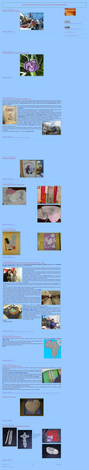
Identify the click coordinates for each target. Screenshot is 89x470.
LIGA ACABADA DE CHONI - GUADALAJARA (13, 184)
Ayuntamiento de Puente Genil (28, 331)
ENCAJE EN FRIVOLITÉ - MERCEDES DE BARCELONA (15, 53)
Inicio (32, 464)
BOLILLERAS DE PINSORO (8, 158)
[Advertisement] (11, 42)
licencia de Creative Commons (76, 23)
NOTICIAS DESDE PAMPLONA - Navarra (11, 366)
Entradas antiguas (58, 464)
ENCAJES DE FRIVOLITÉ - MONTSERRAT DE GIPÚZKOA (16, 426)
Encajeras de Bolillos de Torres (23, 137)
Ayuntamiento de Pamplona (12, 393)
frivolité (8, 460)
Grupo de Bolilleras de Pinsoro (13, 179)
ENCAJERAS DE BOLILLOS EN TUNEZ (11, 337)
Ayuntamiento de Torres (11, 137)
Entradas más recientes (5, 464)
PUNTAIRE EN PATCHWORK (9, 230)
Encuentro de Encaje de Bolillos (38, 393)
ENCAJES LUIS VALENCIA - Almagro (11, 11)
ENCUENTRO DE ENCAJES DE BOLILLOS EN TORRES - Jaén (16, 99)
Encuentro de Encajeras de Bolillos (52, 393)
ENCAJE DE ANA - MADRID (9, 397)
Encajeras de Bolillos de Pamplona (24, 393)
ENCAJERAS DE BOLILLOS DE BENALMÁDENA (44, 5)
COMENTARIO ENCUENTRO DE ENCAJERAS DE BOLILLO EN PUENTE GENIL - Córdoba (23, 262)
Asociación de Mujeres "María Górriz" (14, 331)
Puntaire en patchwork (11, 257)
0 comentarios (9, 31)
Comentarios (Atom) (10, 466)
